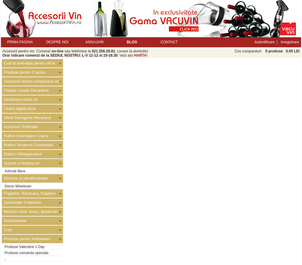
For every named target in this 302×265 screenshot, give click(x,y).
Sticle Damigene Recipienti (27, 117)
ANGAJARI (95, 42)
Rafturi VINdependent (23, 154)
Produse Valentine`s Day (25, 247)
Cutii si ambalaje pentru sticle (29, 63)
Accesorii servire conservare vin (32, 81)
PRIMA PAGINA (20, 42)
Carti (8, 229)
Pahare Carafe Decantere (26, 90)
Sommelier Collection (22, 202)
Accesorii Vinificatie (21, 126)
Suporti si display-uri (21, 163)
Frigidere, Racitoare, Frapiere (29, 193)
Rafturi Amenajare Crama (26, 136)
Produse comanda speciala (27, 253)
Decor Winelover (18, 186)
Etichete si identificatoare (26, 178)
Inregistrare (290, 42)
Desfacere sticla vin (21, 99)
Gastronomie (15, 220)
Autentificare (264, 42)
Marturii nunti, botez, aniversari (31, 211)
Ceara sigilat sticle (20, 108)
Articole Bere (15, 171)
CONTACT (169, 42)
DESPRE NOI (57, 42)
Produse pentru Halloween (27, 239)
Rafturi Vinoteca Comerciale (28, 145)
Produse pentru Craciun (24, 72)
